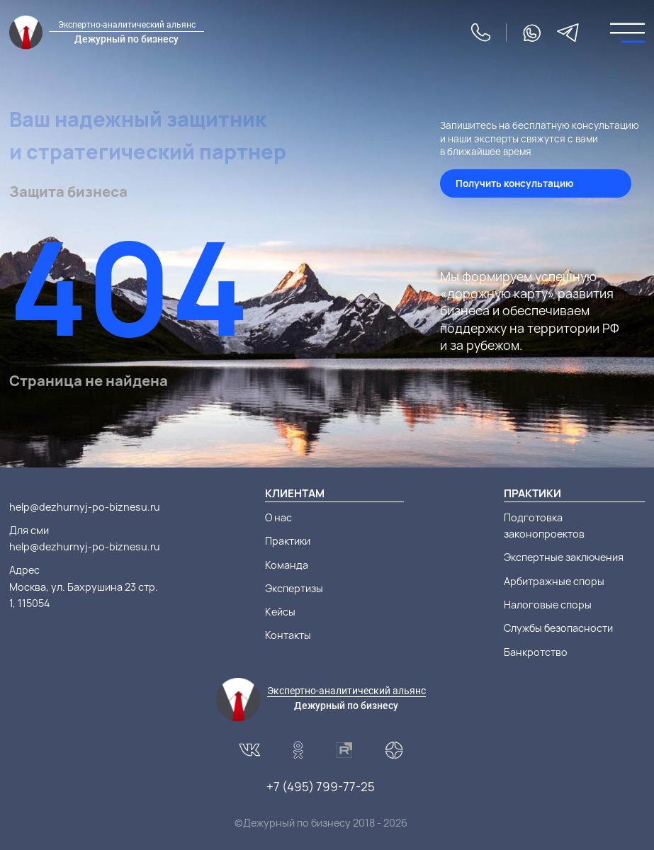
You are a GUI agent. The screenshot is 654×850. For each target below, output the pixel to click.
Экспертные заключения (564, 557)
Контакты (288, 635)
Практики (287, 541)
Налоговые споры (548, 604)
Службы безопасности (558, 628)
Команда (286, 565)
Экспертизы (294, 588)
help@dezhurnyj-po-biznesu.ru (84, 507)
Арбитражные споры (554, 581)
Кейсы (280, 611)
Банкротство (536, 652)
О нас (278, 517)
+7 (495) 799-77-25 (320, 786)
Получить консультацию (515, 183)
